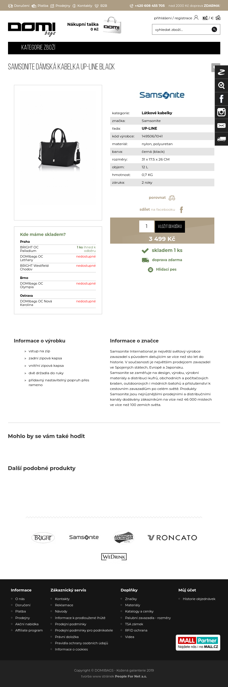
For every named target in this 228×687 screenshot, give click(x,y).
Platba (39, 6)
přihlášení (163, 18)
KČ (205, 18)
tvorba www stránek (114, 676)
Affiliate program (29, 630)
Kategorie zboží (38, 48)
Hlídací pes (162, 269)
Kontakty (82, 6)
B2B (100, 6)
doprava (162, 260)
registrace (183, 18)
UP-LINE (149, 128)
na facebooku (162, 210)
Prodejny (60, 6)
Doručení (19, 6)
